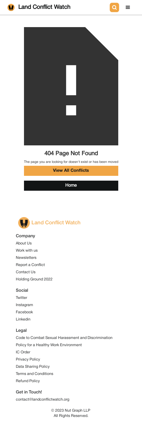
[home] (57, 7)
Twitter (21, 298)
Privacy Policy (28, 359)
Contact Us (26, 272)
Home (71, 186)
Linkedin (23, 319)
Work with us (27, 250)
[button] (128, 7)
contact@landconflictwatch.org (42, 399)
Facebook (24, 312)
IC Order (23, 352)
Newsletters (26, 258)
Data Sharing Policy (33, 366)
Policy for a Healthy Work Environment (49, 345)
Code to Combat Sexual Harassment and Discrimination (64, 338)
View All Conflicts (71, 171)
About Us (24, 243)
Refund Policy (28, 381)
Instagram (24, 305)
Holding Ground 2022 (34, 279)
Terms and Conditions (34, 374)
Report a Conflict (30, 265)
